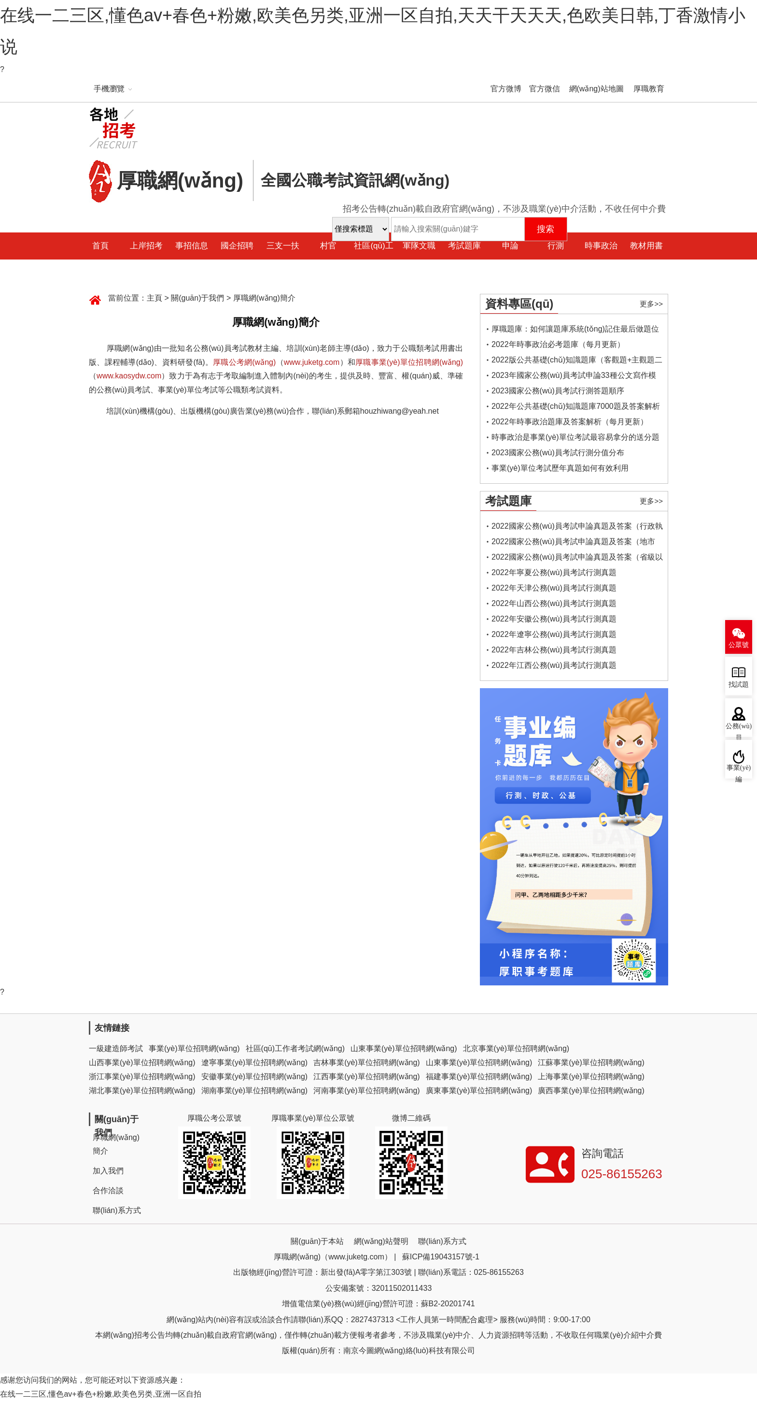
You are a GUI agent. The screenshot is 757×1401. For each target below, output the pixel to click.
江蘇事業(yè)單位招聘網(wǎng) (591, 1062)
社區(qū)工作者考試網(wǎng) (295, 1048)
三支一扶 (282, 245)
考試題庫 (464, 245)
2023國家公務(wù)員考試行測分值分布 (557, 452)
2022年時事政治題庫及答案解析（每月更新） (569, 422)
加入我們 (108, 1171)
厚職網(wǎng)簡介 (264, 298)
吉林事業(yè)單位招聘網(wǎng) (366, 1062)
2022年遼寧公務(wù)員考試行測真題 (554, 634)
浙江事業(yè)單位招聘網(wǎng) (142, 1076)
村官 (328, 245)
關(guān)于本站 (317, 1241)
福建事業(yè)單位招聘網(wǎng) (479, 1076)
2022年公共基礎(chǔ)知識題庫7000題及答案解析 (575, 406)
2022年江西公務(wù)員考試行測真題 (554, 665)
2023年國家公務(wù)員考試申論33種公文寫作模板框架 (573, 377)
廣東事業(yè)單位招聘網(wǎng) (479, 1090)
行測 (555, 245)
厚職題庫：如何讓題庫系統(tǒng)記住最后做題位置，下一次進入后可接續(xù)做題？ (575, 331)
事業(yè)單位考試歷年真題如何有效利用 (560, 468)
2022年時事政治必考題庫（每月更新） (558, 344)
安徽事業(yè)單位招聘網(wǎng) (254, 1076)
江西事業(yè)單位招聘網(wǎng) (366, 1076)
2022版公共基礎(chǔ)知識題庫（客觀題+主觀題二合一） (577, 362)
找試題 (739, 684)
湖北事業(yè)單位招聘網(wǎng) (142, 1090)
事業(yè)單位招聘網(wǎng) (194, 1048)
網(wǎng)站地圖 (596, 89)
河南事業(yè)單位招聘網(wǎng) (366, 1090)
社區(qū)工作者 (373, 259)
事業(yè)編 (739, 771)
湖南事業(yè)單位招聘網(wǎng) (254, 1090)
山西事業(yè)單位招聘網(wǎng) (142, 1062)
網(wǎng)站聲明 (381, 1241)
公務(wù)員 (739, 729)
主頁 (154, 298)
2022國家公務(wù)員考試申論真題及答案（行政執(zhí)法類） (577, 528)
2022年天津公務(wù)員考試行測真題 (554, 588)
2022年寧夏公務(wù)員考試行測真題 (554, 572)
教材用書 (646, 245)
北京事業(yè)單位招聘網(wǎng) (516, 1048)
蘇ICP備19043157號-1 (440, 1257)
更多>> (651, 304)
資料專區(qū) (519, 303)
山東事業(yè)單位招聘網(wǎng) (403, 1048)
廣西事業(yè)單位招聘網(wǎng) (591, 1090)
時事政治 (601, 245)
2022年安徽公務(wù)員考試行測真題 (554, 619)
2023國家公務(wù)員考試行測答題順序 (557, 391)
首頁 (100, 245)
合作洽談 (108, 1190)
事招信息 (191, 245)
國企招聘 (237, 245)
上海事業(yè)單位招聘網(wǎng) (591, 1076)
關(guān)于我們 (197, 298)
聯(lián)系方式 (117, 1210)
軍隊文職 (419, 245)
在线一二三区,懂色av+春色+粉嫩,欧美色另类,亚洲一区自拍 (100, 1394)
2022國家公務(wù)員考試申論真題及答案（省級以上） (577, 559)
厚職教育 (648, 89)
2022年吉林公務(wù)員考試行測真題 (554, 650)
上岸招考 (146, 245)
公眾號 (739, 645)
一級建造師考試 (116, 1048)
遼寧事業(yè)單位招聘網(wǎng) (254, 1062)
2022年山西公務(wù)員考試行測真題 (554, 603)
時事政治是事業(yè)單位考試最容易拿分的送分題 (575, 437)
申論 (510, 245)
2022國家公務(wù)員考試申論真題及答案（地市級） (573, 543)
